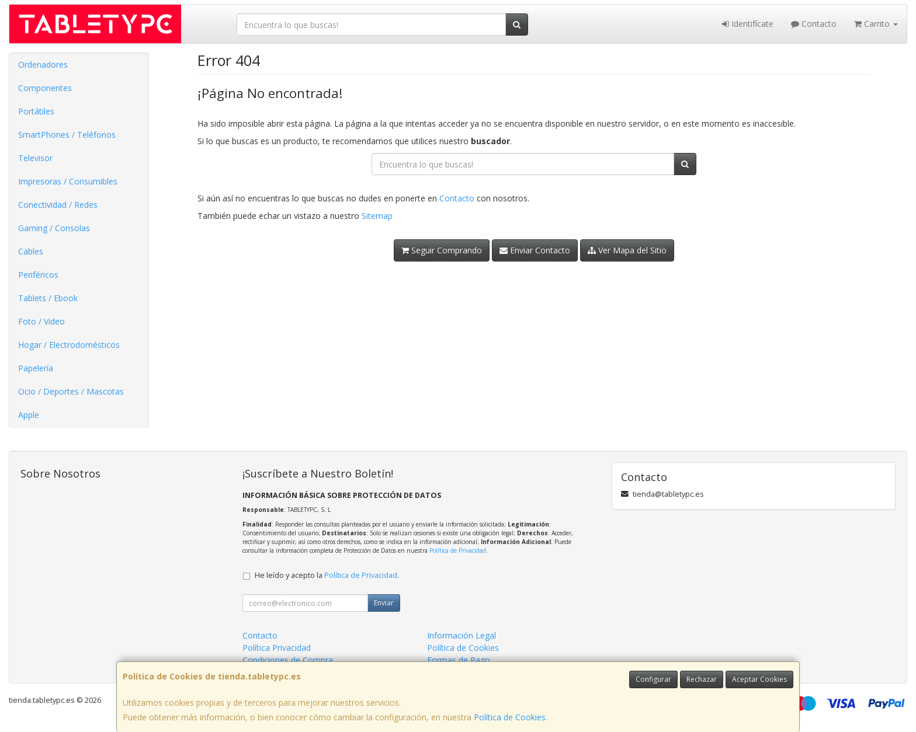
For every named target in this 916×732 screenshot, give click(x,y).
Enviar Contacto (534, 250)
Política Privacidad (276, 647)
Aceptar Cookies (759, 679)
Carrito (876, 23)
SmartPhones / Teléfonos (67, 134)
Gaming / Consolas (54, 227)
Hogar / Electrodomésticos (69, 344)
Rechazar (701, 679)
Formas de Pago (458, 659)
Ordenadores (43, 64)
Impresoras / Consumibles (67, 181)
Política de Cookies (510, 717)
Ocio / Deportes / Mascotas (71, 391)
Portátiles (36, 111)
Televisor (35, 157)
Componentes (45, 87)
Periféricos (38, 274)
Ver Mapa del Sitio (627, 250)
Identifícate (747, 23)
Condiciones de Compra (287, 659)
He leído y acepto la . (327, 575)
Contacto (814, 23)
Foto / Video (41, 321)
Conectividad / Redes (58, 204)
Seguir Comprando (441, 250)
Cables (30, 251)
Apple (28, 414)
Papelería (35, 368)
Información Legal (461, 635)
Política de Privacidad (457, 550)
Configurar (653, 679)
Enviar (384, 603)
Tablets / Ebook (48, 298)
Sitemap (377, 215)
